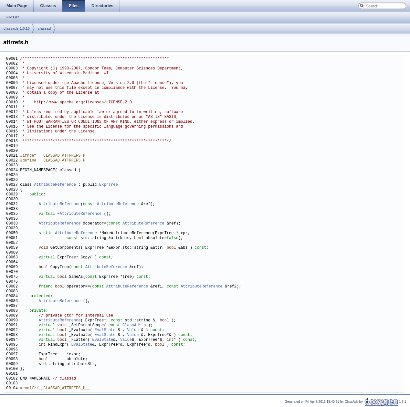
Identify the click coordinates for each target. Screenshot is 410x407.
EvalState (105, 330)
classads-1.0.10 (17, 28)
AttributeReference (55, 185)
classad (44, 28)
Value (133, 330)
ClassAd (130, 325)
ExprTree (108, 185)
